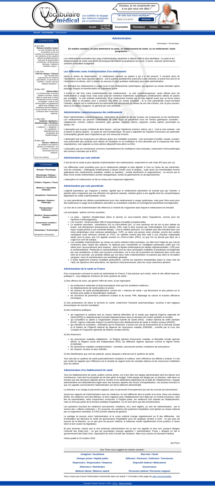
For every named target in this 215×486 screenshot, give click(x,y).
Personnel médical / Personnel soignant (149, 471)
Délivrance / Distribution (92, 467)
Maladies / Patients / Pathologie (46, 201)
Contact (166, 27)
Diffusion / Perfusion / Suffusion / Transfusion (149, 458)
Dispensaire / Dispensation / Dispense (92, 462)
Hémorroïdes (52, 91)
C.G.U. (115, 483)
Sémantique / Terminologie (46, 230)
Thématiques (139, 27)
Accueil (92, 27)
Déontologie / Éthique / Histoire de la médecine (46, 176)
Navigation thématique (44, 235)
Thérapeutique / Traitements (46, 209)
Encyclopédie (121, 27)
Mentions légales (125, 483)
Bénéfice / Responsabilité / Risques (46, 216)
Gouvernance (149, 467)
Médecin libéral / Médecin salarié (92, 471)
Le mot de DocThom (105, 27)
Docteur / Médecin (50, 143)
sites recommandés (161, 476)
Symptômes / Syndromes (46, 195)
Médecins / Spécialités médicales (46, 189)
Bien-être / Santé (149, 454)
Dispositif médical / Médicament (149, 462)
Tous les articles (41, 157)
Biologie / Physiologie (46, 170)
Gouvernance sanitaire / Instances (46, 224)
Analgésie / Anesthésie (92, 454)
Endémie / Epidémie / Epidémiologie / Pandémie (46, 122)
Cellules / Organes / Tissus (46, 182)
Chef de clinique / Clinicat (46, 74)
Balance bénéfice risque (47, 48)
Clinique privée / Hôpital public (92, 458)
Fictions (154, 27)
